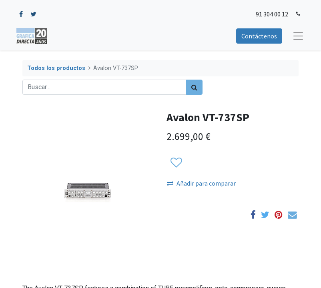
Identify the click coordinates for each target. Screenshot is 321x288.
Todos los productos (56, 68)
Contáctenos (259, 36)
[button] (176, 163)
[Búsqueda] (194, 87)
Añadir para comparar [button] (201, 183)
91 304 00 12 (272, 14)
